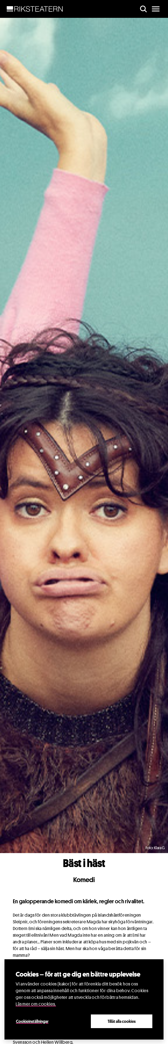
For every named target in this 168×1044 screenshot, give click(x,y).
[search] (143, 8)
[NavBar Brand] (35, 9)
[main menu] (155, 8)
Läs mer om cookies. (36, 1004)
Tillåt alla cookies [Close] (122, 1021)
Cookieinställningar (32, 1021)
